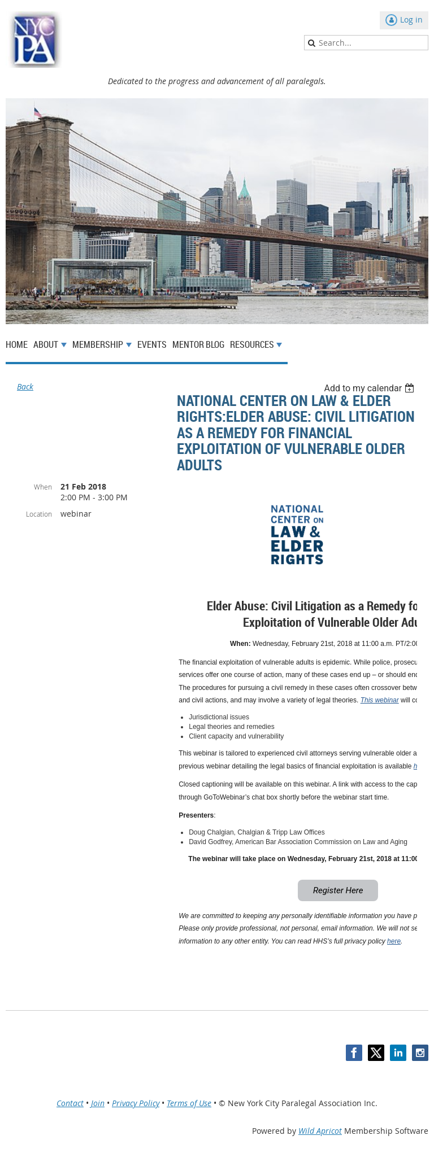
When (43, 486)
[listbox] (370, 388)
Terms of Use (189, 1103)
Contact (70, 1103)
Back (25, 386)
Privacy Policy (135, 1103)
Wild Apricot (320, 1130)
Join (98, 1103)
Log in (411, 19)
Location (39, 513)
